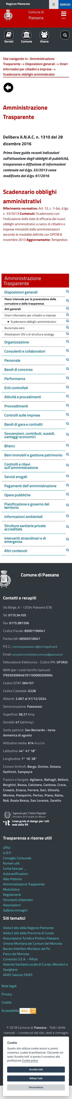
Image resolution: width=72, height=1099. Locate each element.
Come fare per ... (14, 868)
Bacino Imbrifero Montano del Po (26, 948)
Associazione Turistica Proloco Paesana (31, 938)
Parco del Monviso (16, 953)
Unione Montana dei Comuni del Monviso (32, 943)
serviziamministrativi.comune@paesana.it (37, 654)
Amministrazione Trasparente (24, 884)
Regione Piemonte (18, 3)
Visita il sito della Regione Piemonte (28, 927)
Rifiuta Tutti (36, 1078)
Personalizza (36, 1087)
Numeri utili (11, 863)
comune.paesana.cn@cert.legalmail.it (34, 646)
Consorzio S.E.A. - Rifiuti (20, 959)
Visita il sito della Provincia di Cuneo (28, 933)
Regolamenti (12, 894)
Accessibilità (10, 1010)
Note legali (9, 985)
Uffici (7, 847)
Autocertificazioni (15, 873)
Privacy (7, 994)
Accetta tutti (36, 1069)
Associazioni (12, 905)
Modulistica (11, 889)
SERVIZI (65, 4)
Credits (6, 1002)
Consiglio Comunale (17, 858)
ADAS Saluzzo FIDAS (18, 974)
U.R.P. (7, 852)
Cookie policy (30, 1060)
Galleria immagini (15, 910)
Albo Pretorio (12, 878)
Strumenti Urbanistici (18, 899)
